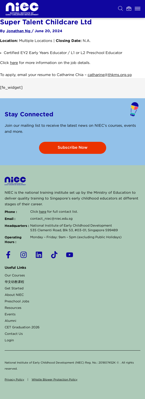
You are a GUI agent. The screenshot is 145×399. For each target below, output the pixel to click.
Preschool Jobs (17, 301)
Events (10, 314)
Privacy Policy (14, 379)
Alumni (10, 321)
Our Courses (15, 275)
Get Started (14, 288)
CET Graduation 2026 (22, 327)
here (14, 63)
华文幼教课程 (14, 282)
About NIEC (14, 295)
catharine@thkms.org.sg (110, 75)
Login (9, 340)
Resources (13, 308)
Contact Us (14, 333)
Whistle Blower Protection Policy (54, 379)
